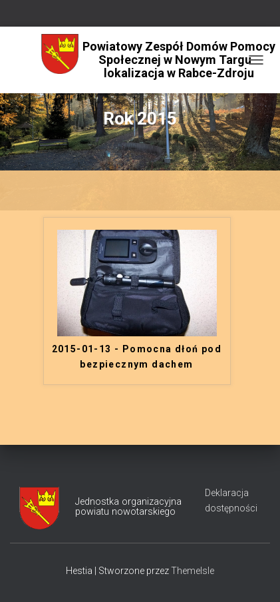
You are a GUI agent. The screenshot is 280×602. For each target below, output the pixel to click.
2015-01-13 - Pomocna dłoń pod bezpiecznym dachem (137, 357)
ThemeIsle (192, 570)
